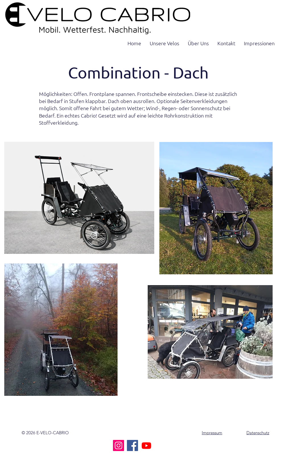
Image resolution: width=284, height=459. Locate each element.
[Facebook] (132, 445)
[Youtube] (146, 445)
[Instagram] (118, 445)
